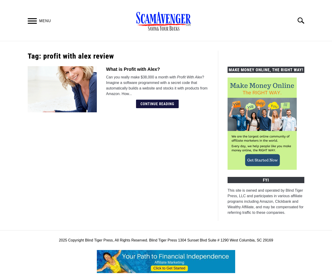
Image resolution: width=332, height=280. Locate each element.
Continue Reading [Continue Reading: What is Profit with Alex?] (157, 104)
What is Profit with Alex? (133, 69)
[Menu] (32, 22)
